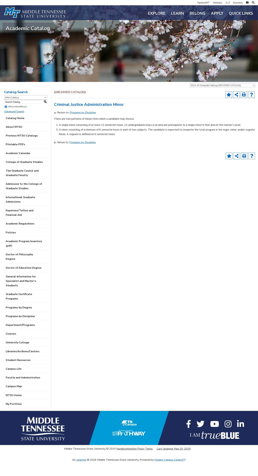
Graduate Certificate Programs (19, 310)
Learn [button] (177, 13)
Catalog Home (15, 132)
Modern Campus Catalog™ (170, 474)
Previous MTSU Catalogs (22, 149)
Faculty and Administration (23, 391)
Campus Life (14, 383)
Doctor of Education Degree (23, 281)
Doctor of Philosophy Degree (19, 271)
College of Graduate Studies (24, 176)
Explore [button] (156, 13)
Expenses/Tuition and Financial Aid (19, 227)
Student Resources (18, 374)
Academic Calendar (18, 167)
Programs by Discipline (20, 330)
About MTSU (14, 141)
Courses (11, 347)
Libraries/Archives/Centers (22, 365)
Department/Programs (20, 339)
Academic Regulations (20, 237)
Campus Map (14, 400)
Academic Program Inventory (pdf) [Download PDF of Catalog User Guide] (24, 257)
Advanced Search (14, 125)
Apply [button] (217, 13)
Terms (149, 462)
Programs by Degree (19, 321)
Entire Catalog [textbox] (12, 111)
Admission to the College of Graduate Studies (24, 200)
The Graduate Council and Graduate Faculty (22, 187)
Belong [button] (197, 13)
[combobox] (222, 99)
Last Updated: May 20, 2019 (174, 462)
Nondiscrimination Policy (130, 462)
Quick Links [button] (241, 13)
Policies (11, 246)
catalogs (81, 474)
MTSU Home (14, 409)
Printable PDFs (15, 158)
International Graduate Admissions (20, 213)
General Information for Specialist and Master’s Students (21, 294)
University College (17, 356)
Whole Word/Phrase (17, 120)
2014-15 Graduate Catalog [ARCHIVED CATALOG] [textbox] (216, 99)
